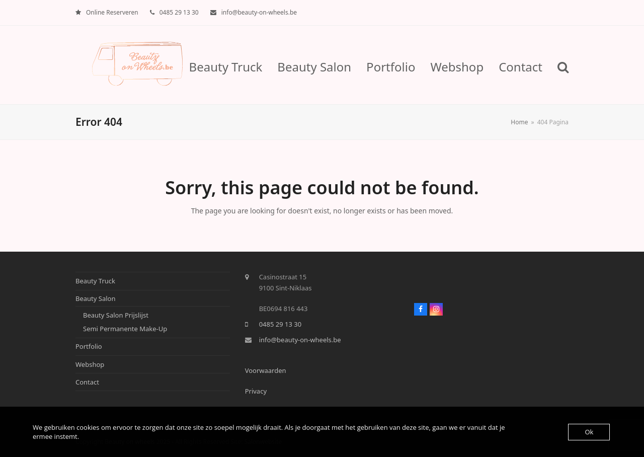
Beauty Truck (95, 280)
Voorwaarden (265, 370)
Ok (589, 431)
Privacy (256, 391)
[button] (563, 65)
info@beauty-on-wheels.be (259, 12)
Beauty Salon (95, 298)
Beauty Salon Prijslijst (115, 315)
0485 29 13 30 (179, 12)
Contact (87, 382)
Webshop (89, 364)
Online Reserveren (112, 12)
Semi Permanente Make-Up (125, 328)
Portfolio (88, 346)
